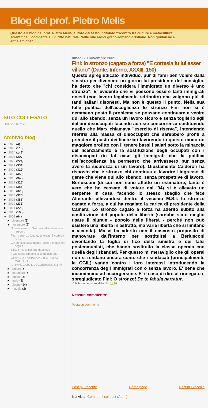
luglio (16, 280)
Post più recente (84, 387)
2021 (12, 165)
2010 (12, 212)
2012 (12, 203)
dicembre (18, 220)
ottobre (17, 268)
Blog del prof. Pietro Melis (67, 20)
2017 (12, 182)
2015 (12, 191)
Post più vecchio (192, 387)
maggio (17, 288)
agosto (17, 276)
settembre (19, 272)
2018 (12, 178)
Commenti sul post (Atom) (107, 397)
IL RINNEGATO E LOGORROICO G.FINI (36, 264)
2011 (12, 207)
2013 (12, 199)
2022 (12, 161)
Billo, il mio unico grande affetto (30, 249)
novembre (19, 224)
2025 (12, 148)
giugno (17, 284)
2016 (12, 186)
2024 (12, 152)
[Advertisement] (138, 343)
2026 (12, 144)
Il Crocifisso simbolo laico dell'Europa (34, 253)
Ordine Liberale (14, 124)
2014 (12, 195)
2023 (12, 156)
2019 (12, 173)
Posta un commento (85, 304)
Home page (138, 387)
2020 (12, 169)
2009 (12, 216)
